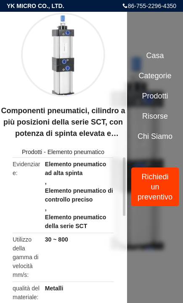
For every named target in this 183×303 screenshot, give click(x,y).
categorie (155, 76)
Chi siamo (155, 136)
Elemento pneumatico (76, 152)
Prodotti (32, 152)
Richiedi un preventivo (155, 187)
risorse (155, 116)
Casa (155, 55)
